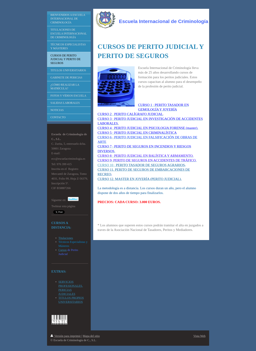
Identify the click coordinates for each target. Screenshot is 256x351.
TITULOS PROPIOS (71, 297)
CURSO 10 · (107, 165)
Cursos (62, 250)
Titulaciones (65, 238)
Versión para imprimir (66, 336)
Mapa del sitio (91, 336)
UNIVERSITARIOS (70, 302)
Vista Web (199, 336)
